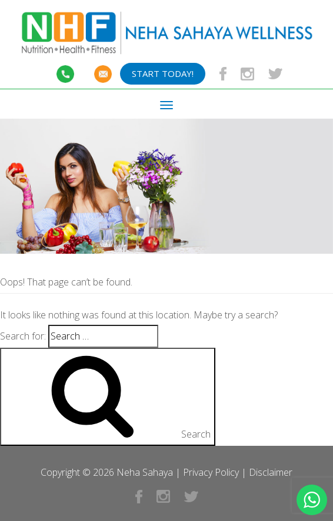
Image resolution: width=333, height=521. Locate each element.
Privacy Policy (211, 472)
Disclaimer (270, 472)
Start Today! (163, 73)
